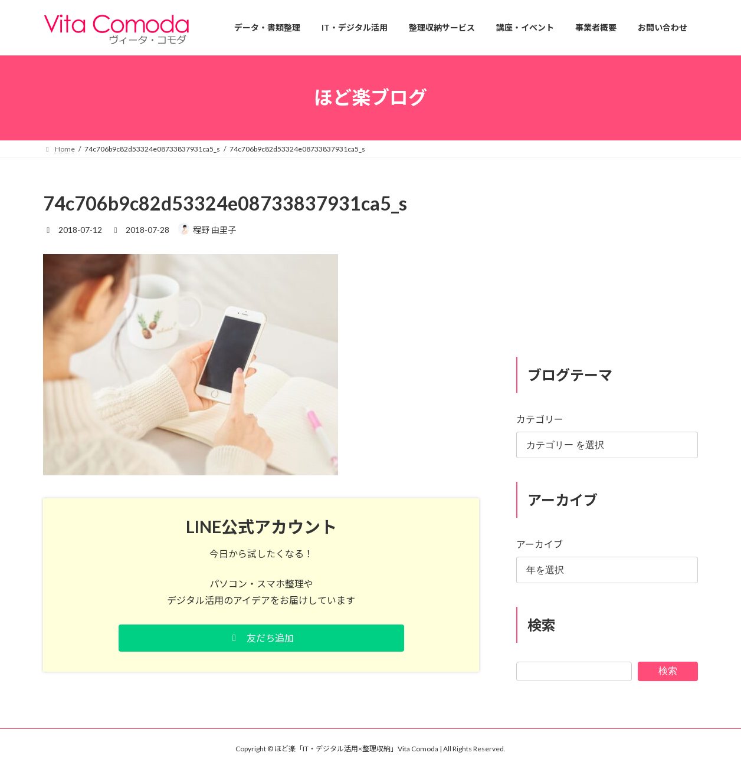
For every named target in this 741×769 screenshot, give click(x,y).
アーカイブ (539, 544)
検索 (667, 670)
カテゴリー (539, 419)
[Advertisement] (607, 264)
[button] (261, 638)
